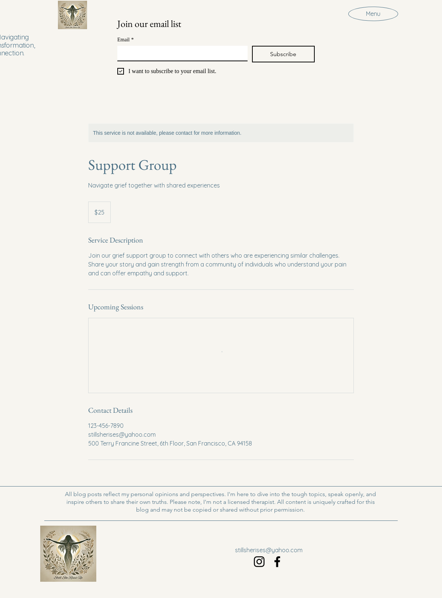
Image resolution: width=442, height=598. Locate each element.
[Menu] (373, 13)
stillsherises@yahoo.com (269, 550)
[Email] (180, 53)
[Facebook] (277, 561)
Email (125, 40)
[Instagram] (259, 561)
